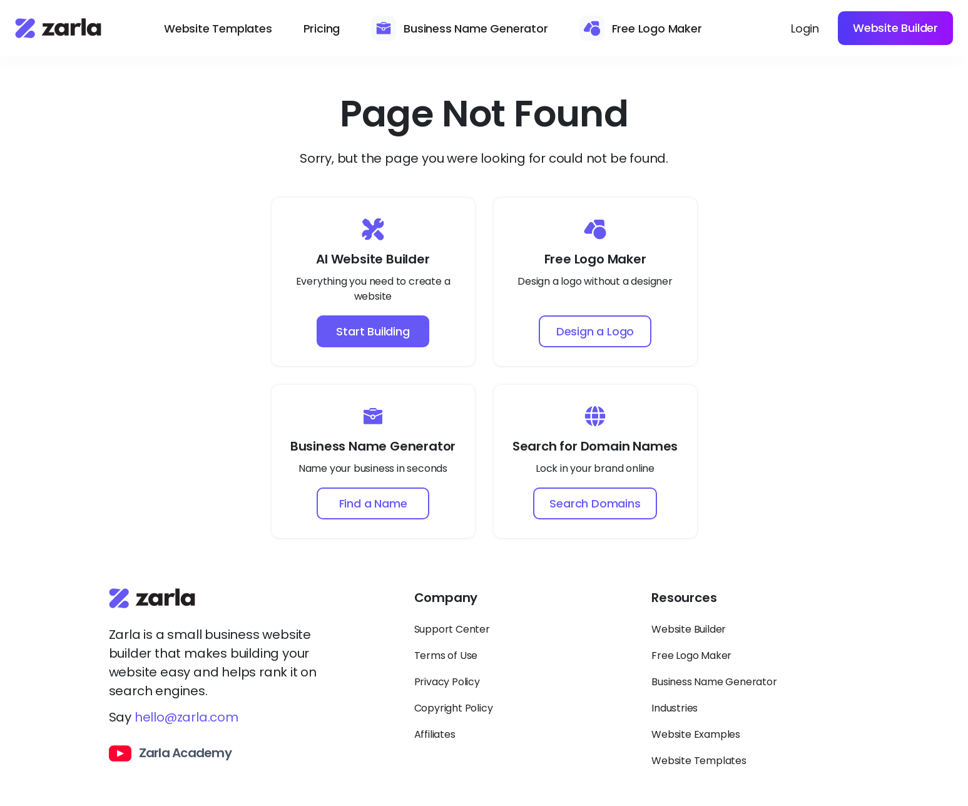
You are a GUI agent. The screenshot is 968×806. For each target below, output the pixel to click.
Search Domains (594, 503)
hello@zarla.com (186, 717)
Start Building (372, 331)
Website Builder (895, 28)
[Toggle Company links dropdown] (518, 603)
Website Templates (218, 28)
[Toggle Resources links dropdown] (755, 603)
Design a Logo (595, 331)
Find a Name (373, 503)
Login (805, 28)
